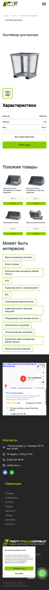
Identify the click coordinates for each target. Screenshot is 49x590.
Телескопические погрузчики (19, 332)
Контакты (10, 524)
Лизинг (9, 515)
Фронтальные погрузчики (17, 325)
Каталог (14, 16)
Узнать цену (24, 145)
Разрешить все (19, 568)
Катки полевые (12, 264)
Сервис (9, 506)
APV (7, 281)
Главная (6, 16)
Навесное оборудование (29, 16)
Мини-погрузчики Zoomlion (18, 349)
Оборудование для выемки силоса (22, 318)
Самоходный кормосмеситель (19, 302)
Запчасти (10, 511)
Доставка (10, 519)
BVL (7, 295)
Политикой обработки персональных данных (16, 561)
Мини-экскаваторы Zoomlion (18, 257)
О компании (11, 497)
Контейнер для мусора (14, 20)
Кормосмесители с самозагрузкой (21, 288)
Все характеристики (24, 137)
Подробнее (13, 198)
